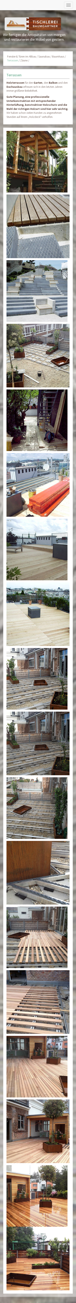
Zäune (24, 60)
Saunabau (44, 56)
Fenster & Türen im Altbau (21, 56)
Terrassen (12, 60)
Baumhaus (58, 56)
